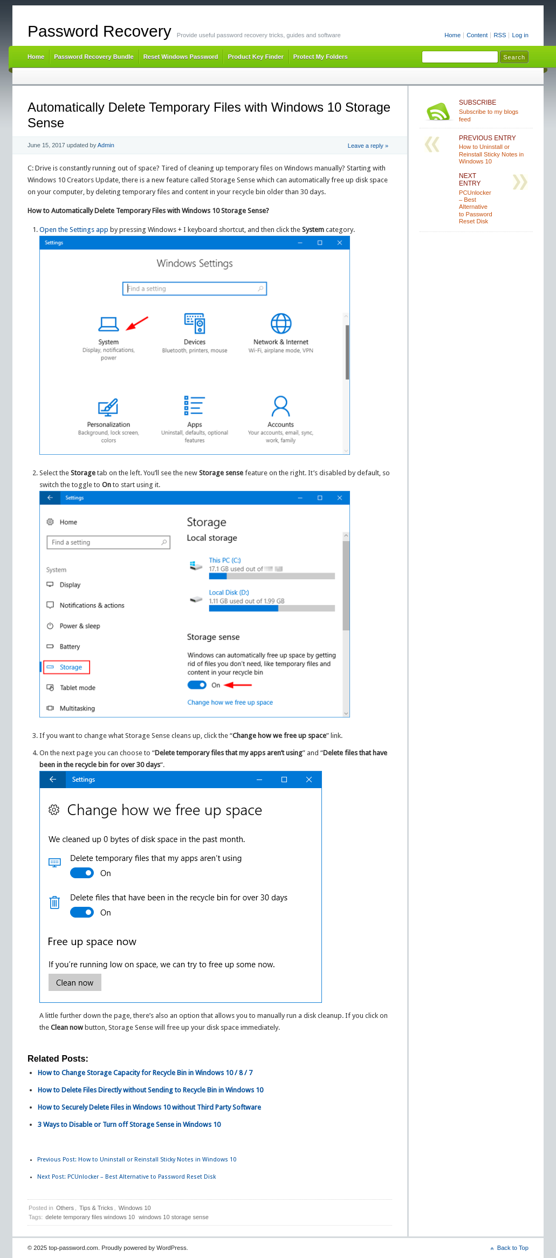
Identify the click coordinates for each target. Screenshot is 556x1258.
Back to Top (512, 1248)
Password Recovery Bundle (94, 56)
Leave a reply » (368, 145)
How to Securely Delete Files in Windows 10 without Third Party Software (149, 1107)
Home (452, 35)
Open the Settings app (73, 229)
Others (65, 1208)
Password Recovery (99, 31)
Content (477, 35)
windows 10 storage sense (174, 1217)
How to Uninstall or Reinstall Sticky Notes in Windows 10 (136, 1159)
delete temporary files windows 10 (90, 1217)
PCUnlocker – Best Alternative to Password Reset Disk (126, 1176)
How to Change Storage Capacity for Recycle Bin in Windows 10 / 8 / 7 (145, 1073)
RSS (499, 35)
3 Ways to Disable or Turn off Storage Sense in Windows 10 (129, 1124)
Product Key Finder (255, 56)
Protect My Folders (320, 56)
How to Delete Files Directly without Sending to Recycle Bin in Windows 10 (150, 1090)
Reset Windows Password (180, 56)
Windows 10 (135, 1208)
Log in (520, 35)
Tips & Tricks (96, 1208)
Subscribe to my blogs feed (493, 110)
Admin (106, 145)
